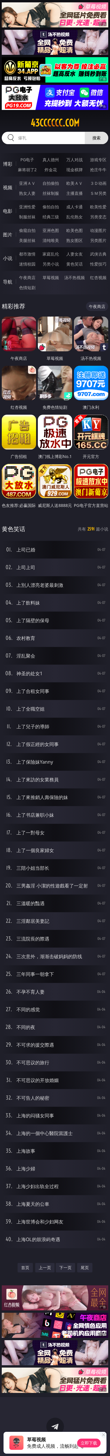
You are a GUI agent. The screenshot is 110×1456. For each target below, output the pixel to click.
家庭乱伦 (51, 254)
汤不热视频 (74, 277)
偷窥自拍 (27, 230)
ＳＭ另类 (98, 193)
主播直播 (74, 193)
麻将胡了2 (27, 169)
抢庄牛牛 (98, 169)
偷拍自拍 (51, 207)
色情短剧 (27, 287)
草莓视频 (51, 277)
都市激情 (27, 254)
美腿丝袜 (27, 240)
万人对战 (74, 159)
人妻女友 (74, 254)
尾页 (85, 1267)
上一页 (45, 1267)
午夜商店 (27, 277)
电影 (7, 211)
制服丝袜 (27, 217)
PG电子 (27, 159)
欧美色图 (74, 230)
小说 (7, 258)
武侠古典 (98, 254)
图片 (7, 234)
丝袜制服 (51, 193)
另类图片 (98, 240)
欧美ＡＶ (74, 183)
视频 (7, 187)
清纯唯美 (51, 240)
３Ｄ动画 (98, 183)
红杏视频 (98, 277)
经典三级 (51, 217)
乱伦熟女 (74, 217)
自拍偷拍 (51, 183)
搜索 (96, 138)
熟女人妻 (27, 193)
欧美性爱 (98, 207)
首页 (25, 1267)
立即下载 (89, 1443)
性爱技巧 (98, 264)
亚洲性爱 (27, 207)
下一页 (65, 1267)
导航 (7, 282)
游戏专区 (98, 159)
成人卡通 (74, 207)
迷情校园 (27, 264)
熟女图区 (74, 240)
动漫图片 (98, 230)
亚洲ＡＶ (27, 183)
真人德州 (51, 159)
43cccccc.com (55, 123)
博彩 (7, 164)
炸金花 (51, 169)
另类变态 (98, 217)
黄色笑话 (74, 264)
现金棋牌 (74, 169)
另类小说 (51, 264)
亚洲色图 (51, 230)
